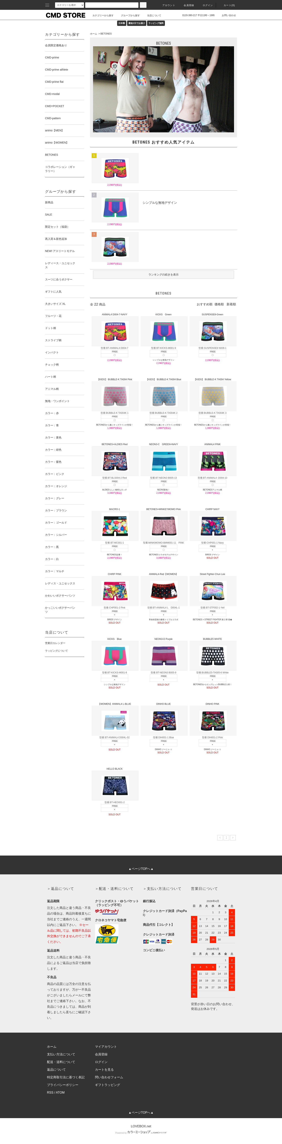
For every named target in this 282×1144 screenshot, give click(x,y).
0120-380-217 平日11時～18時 (196, 15)
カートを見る (104, 1069)
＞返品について (60, 889)
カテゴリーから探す (101, 15)
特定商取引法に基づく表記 (66, 1077)
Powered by (141, 1133)
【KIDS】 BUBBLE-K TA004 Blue (164, 394)
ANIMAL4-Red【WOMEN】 (164, 589)
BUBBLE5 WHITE (213, 654)
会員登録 (186, 5)
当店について (151, 15)
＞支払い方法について (162, 889)
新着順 (231, 304)
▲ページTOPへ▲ (141, 868)
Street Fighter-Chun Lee (213, 589)
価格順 (219, 304)
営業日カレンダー (55, 643)
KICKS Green (164, 329)
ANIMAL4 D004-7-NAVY (115, 329)
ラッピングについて (56, 650)
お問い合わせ (226, 15)
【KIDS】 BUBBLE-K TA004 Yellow (213, 394)
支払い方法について (61, 1054)
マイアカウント (106, 1046)
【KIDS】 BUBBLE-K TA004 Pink (115, 394)
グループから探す (128, 15)
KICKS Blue (115, 654)
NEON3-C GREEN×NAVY (164, 459)
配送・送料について (61, 1062)
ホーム (93, 33)
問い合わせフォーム (109, 1077)
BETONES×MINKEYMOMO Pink (164, 524)
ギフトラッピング (107, 1085)
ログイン (205, 5)
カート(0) (227, 5)
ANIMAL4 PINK (213, 459)
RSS (50, 1092)
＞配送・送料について (114, 889)
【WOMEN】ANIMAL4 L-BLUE (115, 719)
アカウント (166, 5)
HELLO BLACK (115, 784)
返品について (56, 1069)
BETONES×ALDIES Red (115, 459)
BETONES (106, 33)
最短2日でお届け (136, 23)
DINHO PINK (213, 719)
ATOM (60, 1092)
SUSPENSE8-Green (213, 329)
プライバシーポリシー (62, 1085)
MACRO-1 (115, 524)
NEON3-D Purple (164, 654)
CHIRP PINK (115, 589)
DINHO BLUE (164, 719)
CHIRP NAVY (213, 524)
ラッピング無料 (156, 23)
